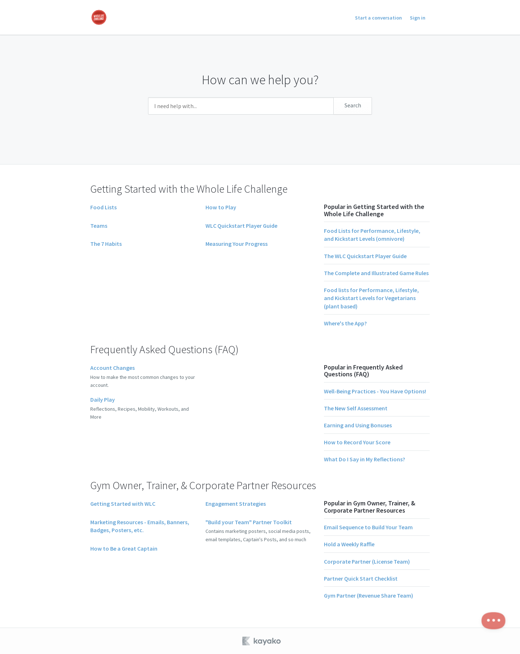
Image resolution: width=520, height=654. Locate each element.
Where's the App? (345, 323)
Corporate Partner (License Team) (367, 561)
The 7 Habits (106, 243)
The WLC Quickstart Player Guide (365, 256)
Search (352, 105)
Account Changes (112, 367)
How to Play (220, 207)
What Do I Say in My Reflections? (364, 459)
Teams (98, 225)
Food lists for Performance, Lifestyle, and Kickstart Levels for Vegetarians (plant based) (371, 298)
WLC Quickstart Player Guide (241, 225)
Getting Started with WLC (122, 503)
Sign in (417, 17)
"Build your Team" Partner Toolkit (248, 522)
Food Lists (103, 207)
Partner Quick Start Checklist (361, 578)
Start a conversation (378, 17)
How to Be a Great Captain (123, 548)
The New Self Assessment (355, 408)
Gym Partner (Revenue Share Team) (368, 595)
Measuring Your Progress (236, 243)
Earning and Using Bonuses (358, 425)
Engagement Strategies (235, 503)
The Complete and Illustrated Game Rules (376, 273)
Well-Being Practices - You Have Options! (375, 391)
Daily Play (102, 399)
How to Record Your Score (357, 442)
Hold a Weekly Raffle (349, 544)
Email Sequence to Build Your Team (368, 527)
